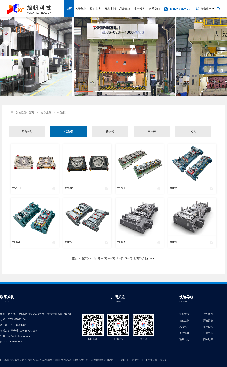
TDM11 (16, 188)
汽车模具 (208, 314)
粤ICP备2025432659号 (66, 360)
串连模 (152, 131)
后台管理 (152, 360)
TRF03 (16, 242)
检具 (193, 131)
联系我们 (154, 8)
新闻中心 (208, 333)
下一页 (128, 258)
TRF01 (121, 188)
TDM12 (69, 188)
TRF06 (173, 242)
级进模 (110, 131)
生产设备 (139, 8)
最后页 (137, 258)
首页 (69, 8)
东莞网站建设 (98, 360)
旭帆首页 (184, 314)
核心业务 (95, 8)
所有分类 (27, 131)
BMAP (111, 360)
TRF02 (173, 188)
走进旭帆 (184, 333)
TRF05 (121, 242)
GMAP (123, 360)
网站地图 (208, 339)
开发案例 (110, 8)
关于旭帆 (80, 8)
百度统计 (137, 360)
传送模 (61, 112)
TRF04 (68, 242)
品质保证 (124, 8)
